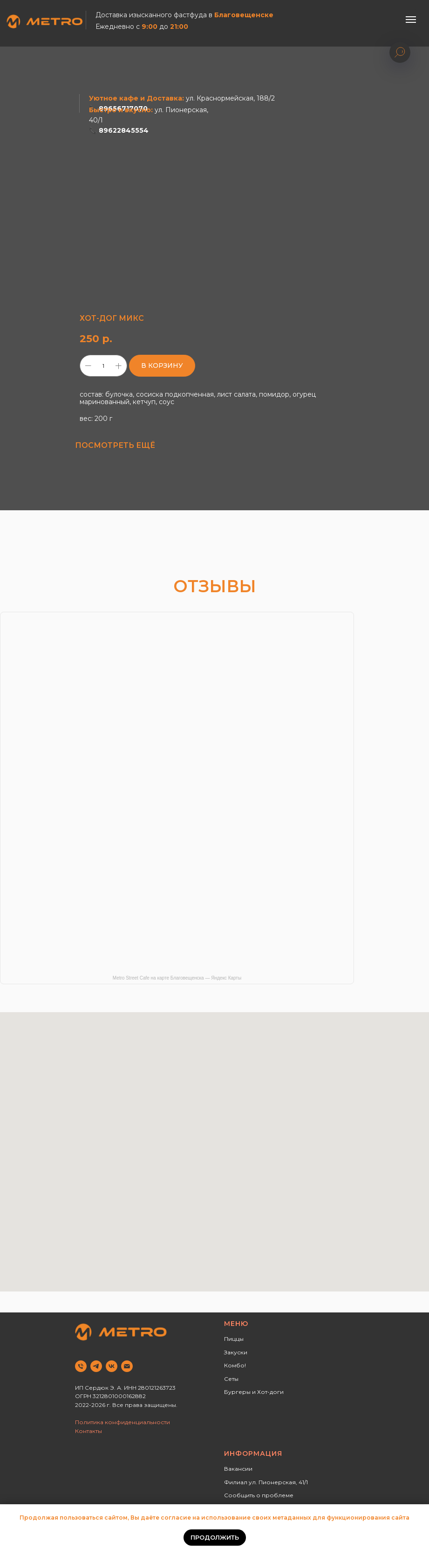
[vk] (111, 1366)
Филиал (235, 1482)
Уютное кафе (113, 98)
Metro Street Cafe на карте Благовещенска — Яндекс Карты (177, 977)
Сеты (231, 1378)
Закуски (235, 1352)
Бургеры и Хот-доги (254, 1391)
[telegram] (96, 1366)
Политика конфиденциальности (122, 1422)
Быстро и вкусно (120, 110)
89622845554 (124, 130)
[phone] (81, 1366)
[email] (127, 1366)
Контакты (88, 1430)
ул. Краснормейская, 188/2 (230, 98)
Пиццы (234, 1338)
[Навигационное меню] (411, 19)
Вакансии (238, 1468)
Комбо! (235, 1365)
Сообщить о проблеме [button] (258, 1495)
